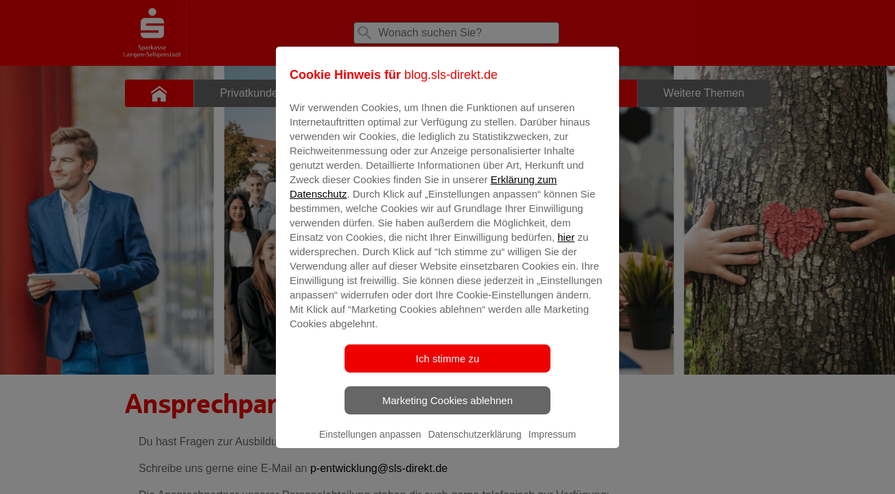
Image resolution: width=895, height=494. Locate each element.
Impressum (552, 443)
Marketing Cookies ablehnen (447, 410)
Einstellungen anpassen (370, 443)
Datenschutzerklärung (475, 443)
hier (565, 246)
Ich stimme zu (448, 368)
